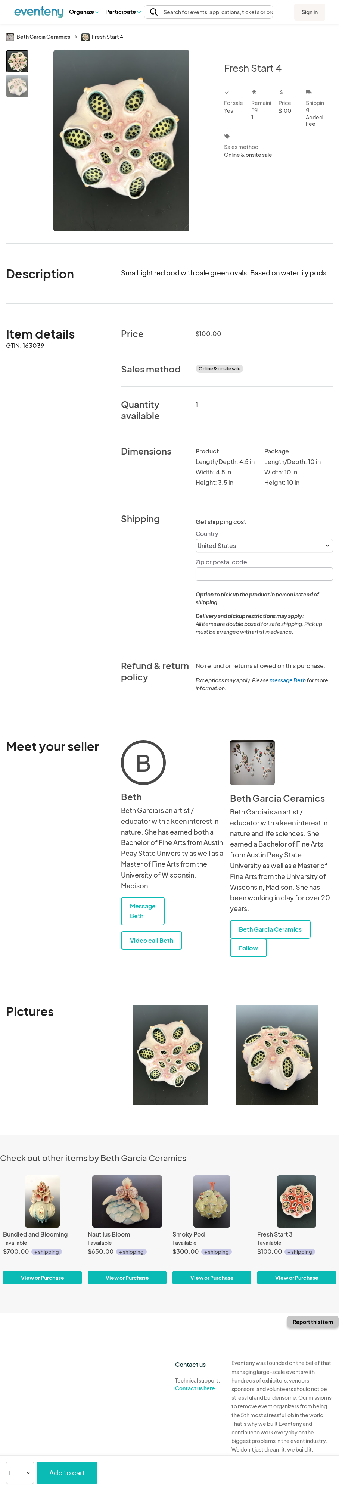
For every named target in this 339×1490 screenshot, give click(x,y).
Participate (122, 11)
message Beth (288, 680)
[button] (84, 11)
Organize (84, 11)
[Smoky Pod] (211, 1230)
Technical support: (197, 1384)
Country (207, 533)
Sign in (310, 12)
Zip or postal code (221, 562)
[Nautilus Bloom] (127, 1230)
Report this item (313, 1321)
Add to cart (67, 1472)
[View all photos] (121, 140)
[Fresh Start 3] (296, 1230)
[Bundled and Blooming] (42, 1230)
